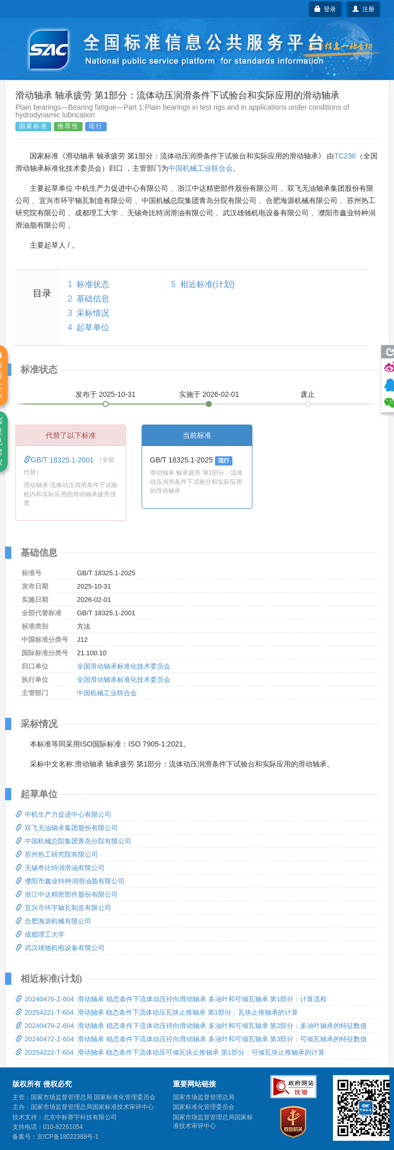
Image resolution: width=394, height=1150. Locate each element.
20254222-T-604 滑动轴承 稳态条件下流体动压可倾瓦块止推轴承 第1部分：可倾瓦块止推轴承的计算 (170, 1052)
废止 (308, 394)
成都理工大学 (40, 934)
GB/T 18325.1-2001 (60, 460)
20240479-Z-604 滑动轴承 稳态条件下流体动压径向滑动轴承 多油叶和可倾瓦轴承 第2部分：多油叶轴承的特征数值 (191, 1026)
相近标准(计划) (207, 284)
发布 (105, 394)
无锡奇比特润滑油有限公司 (60, 868)
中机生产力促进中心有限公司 (63, 814)
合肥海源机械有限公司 (53, 921)
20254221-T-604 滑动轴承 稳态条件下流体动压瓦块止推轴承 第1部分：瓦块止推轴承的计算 (156, 1012)
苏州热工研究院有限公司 (56, 854)
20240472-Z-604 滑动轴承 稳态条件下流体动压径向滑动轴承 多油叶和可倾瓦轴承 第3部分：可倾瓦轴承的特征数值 (191, 1039)
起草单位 (92, 327)
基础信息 (92, 298)
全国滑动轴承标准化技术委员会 (123, 666)
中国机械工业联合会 (200, 168)
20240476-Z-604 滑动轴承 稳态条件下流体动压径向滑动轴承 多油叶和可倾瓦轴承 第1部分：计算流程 (171, 999)
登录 (325, 9)
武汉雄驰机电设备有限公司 (60, 948)
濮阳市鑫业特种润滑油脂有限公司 (70, 881)
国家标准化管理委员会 (203, 1107)
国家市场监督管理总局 (203, 1097)
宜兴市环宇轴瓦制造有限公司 (63, 908)
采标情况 (92, 313)
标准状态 (92, 284)
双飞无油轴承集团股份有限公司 (66, 828)
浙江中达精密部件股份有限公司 (66, 894)
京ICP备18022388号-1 (67, 1136)
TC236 (345, 156)
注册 (363, 9)
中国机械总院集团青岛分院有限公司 (73, 841)
